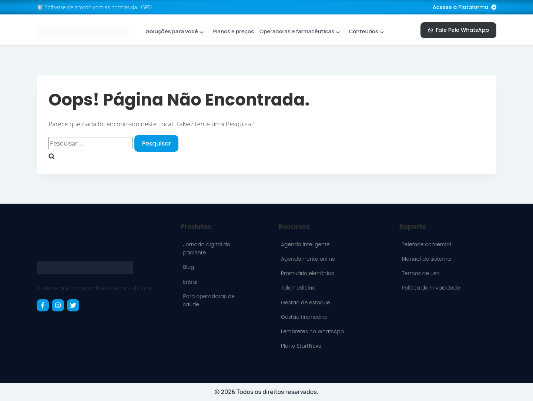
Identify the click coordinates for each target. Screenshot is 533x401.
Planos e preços (233, 31)
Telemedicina (298, 287)
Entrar (190, 281)
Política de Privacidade (431, 287)
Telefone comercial (426, 244)
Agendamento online (308, 259)
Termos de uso (420, 273)
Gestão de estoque (305, 302)
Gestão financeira (304, 317)
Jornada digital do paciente (206, 248)
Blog (188, 267)
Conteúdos (363, 31)
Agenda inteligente (305, 244)
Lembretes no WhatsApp (312, 331)
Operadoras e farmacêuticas (296, 31)
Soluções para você (172, 31)
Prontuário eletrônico (308, 273)
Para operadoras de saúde (209, 300)
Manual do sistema (426, 259)
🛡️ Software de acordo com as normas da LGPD (94, 7)
